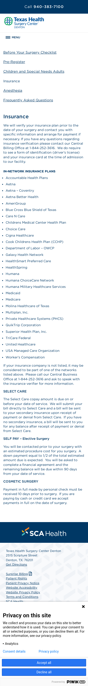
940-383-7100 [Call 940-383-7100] (44, 6)
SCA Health (14, 601)
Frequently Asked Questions (28, 100)
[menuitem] (44, 531)
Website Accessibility (21, 587)
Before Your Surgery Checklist (30, 52)
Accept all (44, 663)
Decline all (44, 672)
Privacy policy (49, 651)
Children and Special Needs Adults (33, 71)
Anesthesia (12, 90)
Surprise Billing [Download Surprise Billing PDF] (19, 574)
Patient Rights (16, 578)
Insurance (11, 81)
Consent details (14, 651)
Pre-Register (14, 62)
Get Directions (16, 564)
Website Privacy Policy (23, 592)
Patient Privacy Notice (22, 583)
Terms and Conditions (22, 597)
